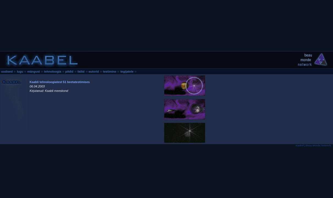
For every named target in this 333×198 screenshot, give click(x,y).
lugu (20, 71)
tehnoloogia (52, 71)
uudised (7, 71)
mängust (33, 71)
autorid (94, 71)
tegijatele (127, 71)
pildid (69, 71)
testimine (109, 71)
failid (81, 71)
